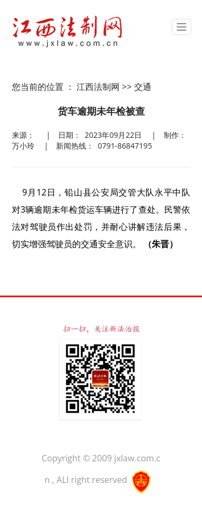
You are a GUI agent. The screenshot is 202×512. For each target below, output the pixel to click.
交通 (142, 87)
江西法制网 (98, 87)
